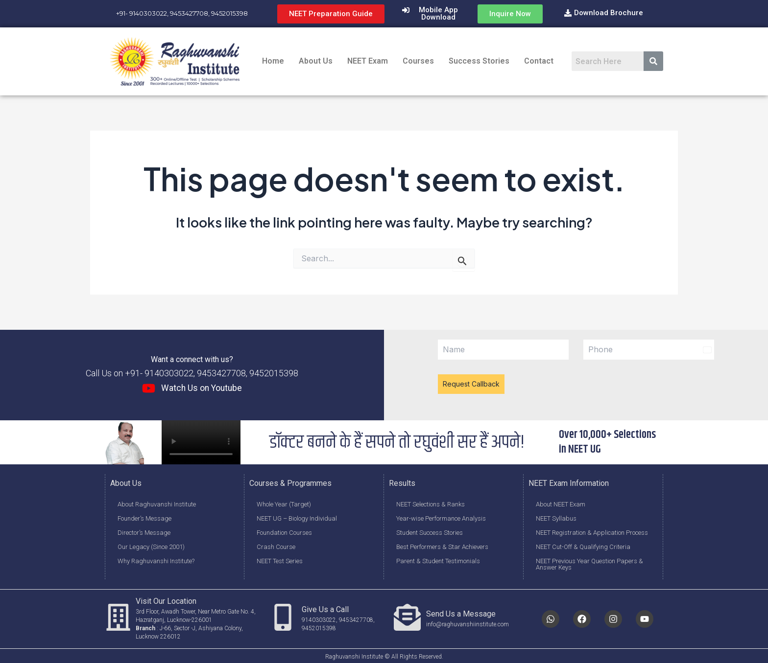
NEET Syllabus (556, 517)
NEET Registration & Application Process (592, 531)
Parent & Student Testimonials (438, 559)
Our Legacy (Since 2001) (151, 545)
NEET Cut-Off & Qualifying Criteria (583, 545)
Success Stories (479, 61)
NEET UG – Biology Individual (297, 517)
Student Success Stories (429, 531)
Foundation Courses (284, 531)
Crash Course (276, 545)
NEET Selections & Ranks (430, 502)
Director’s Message (144, 531)
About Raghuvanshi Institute (157, 502)
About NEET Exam (560, 502)
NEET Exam (367, 61)
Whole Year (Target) (284, 502)
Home (273, 61)
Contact (538, 61)
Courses (418, 61)
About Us (316, 61)
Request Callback (471, 384)
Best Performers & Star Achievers (442, 545)
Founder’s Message (144, 517)
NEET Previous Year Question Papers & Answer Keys (589, 563)
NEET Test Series (280, 559)
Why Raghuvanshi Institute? (156, 559)
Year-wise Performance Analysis (441, 517)
